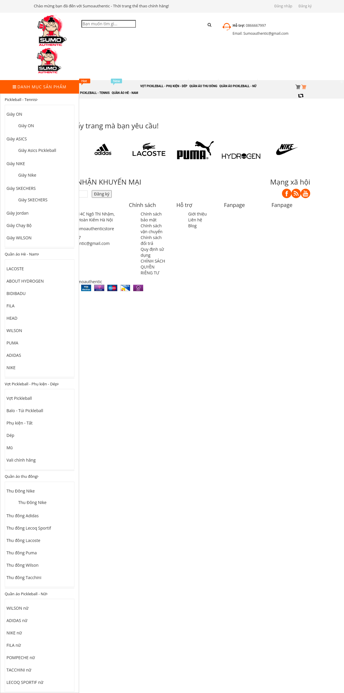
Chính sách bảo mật (151, 217)
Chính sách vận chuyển (151, 228)
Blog (192, 225)
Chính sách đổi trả (151, 240)
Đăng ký (305, 6)
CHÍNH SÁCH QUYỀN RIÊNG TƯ (153, 267)
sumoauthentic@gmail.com (83, 243)
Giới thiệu (197, 214)
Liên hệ (195, 220)
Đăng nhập (283, 6)
